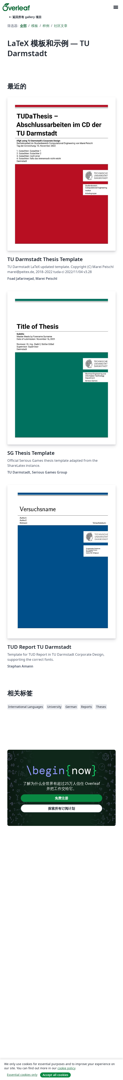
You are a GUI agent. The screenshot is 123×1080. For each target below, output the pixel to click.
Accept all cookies (55, 1075)
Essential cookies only (22, 1075)
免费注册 (61, 798)
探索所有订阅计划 (61, 808)
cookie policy (66, 1068)
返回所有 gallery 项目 (25, 17)
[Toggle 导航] (115, 7)
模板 (34, 25)
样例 (46, 25)
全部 (23, 25)
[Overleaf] (16, 7)
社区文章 (60, 25)
